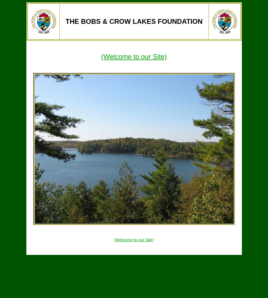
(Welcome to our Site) (134, 56)
